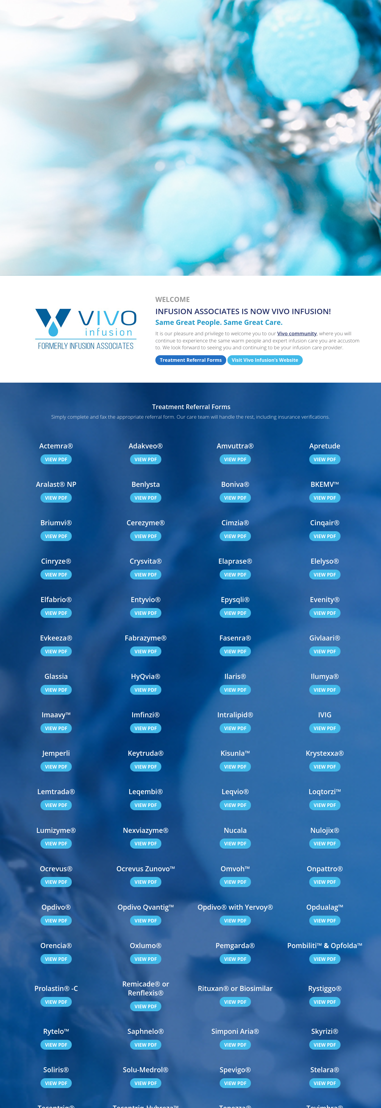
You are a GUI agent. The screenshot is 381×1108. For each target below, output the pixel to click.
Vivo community (297, 333)
